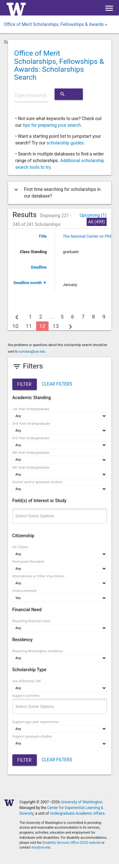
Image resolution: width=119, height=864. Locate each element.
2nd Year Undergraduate (31, 424)
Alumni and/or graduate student (37, 482)
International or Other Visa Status (38, 576)
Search (68, 94)
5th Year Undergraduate (31, 467)
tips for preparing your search (52, 125)
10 (15, 326)
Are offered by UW (26, 681)
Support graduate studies (32, 736)
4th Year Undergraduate (31, 453)
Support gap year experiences (35, 722)
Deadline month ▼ (30, 282)
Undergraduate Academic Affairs (77, 813)
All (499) (96, 221)
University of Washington (81, 802)
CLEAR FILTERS (57, 383)
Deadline (39, 267)
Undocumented (24, 591)
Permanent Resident (28, 562)
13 (56, 326)
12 (42, 326)
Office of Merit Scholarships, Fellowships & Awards (54, 24)
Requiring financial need (31, 621)
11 (29, 326)
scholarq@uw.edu (32, 352)
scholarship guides (64, 142)
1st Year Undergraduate (31, 409)
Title (43, 236)
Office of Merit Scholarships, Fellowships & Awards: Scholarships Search (59, 65)
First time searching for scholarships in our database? (57, 192)
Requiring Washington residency (37, 651)
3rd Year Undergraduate (31, 438)
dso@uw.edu (40, 847)
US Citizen (20, 547)
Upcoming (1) (93, 215)
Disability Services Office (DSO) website (72, 843)
